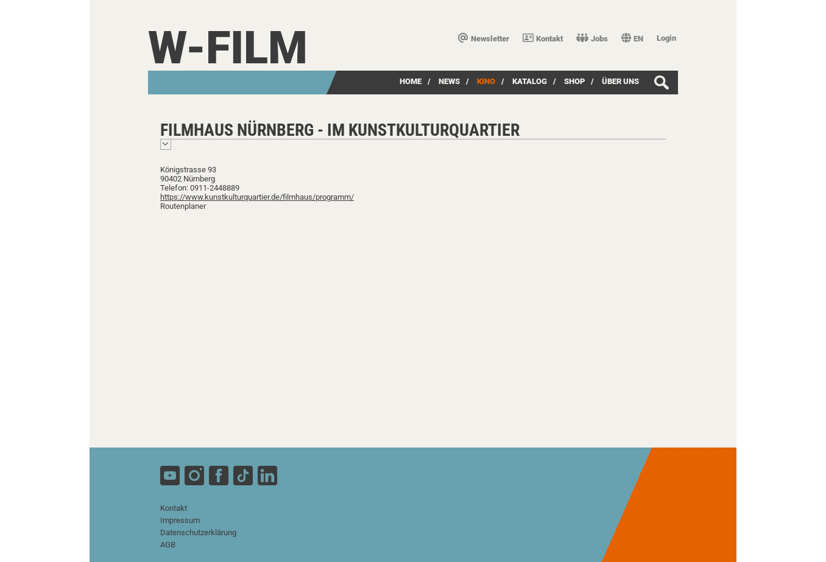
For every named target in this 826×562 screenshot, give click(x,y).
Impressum (180, 520)
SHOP (574, 81)
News (449, 81)
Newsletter (483, 38)
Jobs (592, 38)
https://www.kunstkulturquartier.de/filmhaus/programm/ (257, 197)
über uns (620, 81)
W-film (228, 47)
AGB (167, 544)
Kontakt (543, 38)
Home (411, 81)
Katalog (529, 81)
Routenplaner (183, 206)
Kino (486, 81)
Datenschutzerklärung (198, 532)
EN (632, 38)
